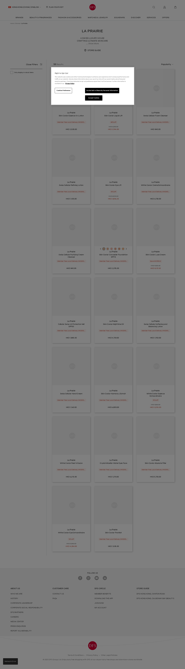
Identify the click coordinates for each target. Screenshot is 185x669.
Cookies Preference (63, 90)
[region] (92, 86)
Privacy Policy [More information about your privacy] (69, 83)
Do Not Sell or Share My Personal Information (102, 90)
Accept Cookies (93, 98)
